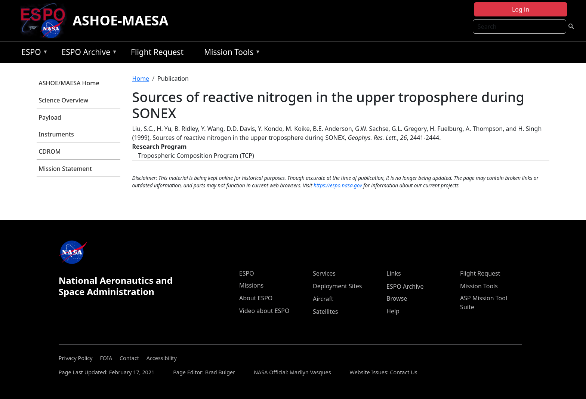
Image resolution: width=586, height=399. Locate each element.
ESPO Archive (87, 53)
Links (393, 273)
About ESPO (255, 298)
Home (140, 78)
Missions (251, 285)
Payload (49, 117)
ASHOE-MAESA (120, 20)
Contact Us (403, 372)
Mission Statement (65, 169)
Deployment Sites (337, 286)
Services (324, 273)
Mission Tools (230, 53)
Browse (396, 298)
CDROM (49, 151)
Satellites (325, 311)
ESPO (33, 53)
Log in (520, 9)
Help (393, 311)
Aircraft (323, 299)
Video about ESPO (264, 311)
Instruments (56, 134)
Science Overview (63, 100)
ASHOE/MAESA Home (68, 83)
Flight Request (157, 52)
